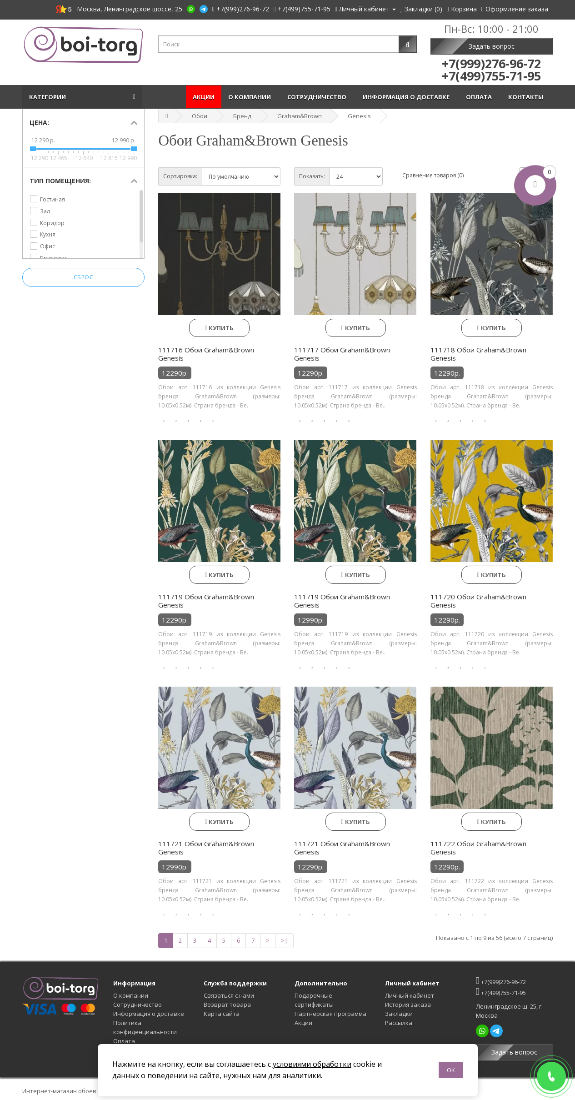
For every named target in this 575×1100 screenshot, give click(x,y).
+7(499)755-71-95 (501, 991)
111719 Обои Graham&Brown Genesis (206, 600)
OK (451, 1070)
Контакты (527, 97)
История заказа (408, 1004)
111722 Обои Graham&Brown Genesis (478, 847)
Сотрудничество (318, 97)
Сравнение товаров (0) (433, 175)
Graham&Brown (299, 116)
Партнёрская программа (330, 1014)
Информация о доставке (407, 97)
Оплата (480, 97)
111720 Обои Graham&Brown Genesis (478, 600)
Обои (199, 116)
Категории (49, 97)
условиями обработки (312, 1064)
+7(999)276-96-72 (501, 980)
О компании (251, 97)
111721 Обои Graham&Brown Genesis (206, 847)
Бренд (242, 116)
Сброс (84, 277)
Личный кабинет (409, 995)
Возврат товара (227, 1004)
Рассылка (398, 1023)
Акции (204, 97)
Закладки (399, 1014)
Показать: (312, 176)
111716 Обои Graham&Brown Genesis (206, 353)
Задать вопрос (492, 46)
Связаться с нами (229, 995)
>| (284, 940)
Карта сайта (222, 1014)
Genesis (359, 116)
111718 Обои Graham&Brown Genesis (478, 353)
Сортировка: (180, 176)
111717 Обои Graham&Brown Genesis (342, 353)
